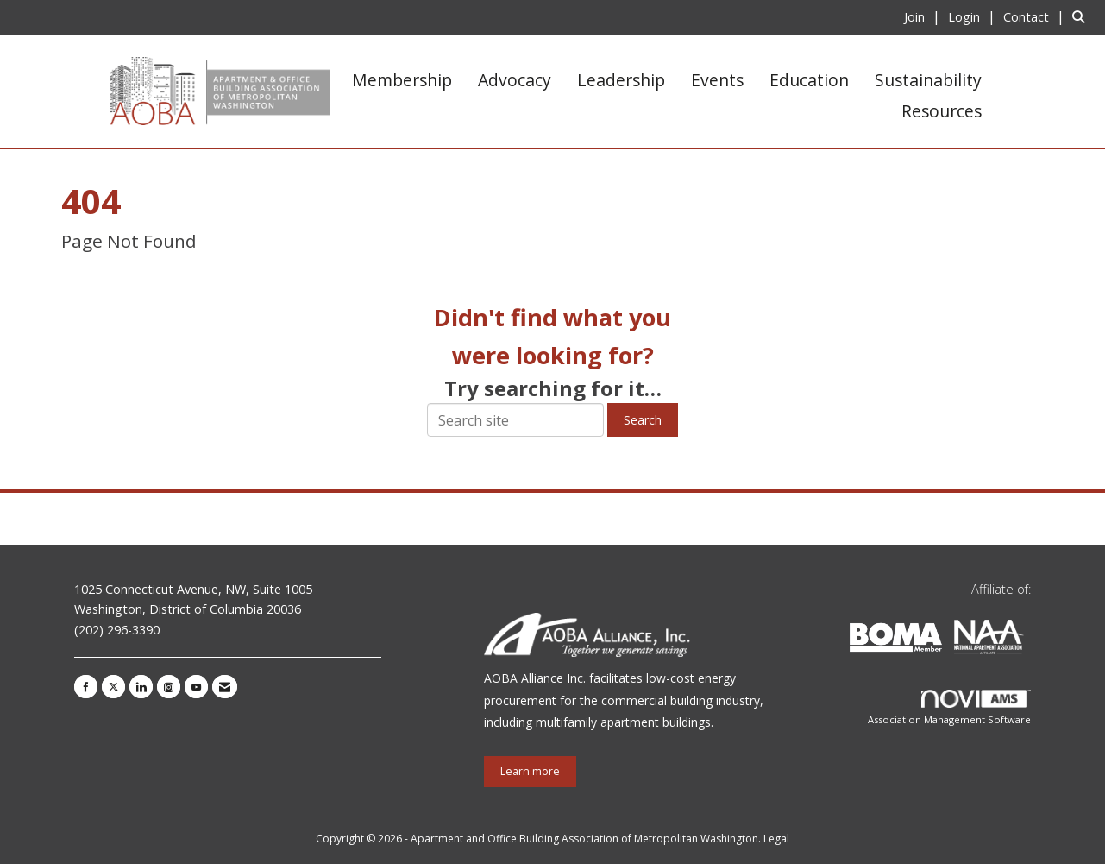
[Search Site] (1082, 16)
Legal (776, 838)
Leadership (621, 79)
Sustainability (928, 79)
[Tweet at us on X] (113, 686)
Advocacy (514, 79)
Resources (941, 111)
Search (643, 420)
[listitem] (924, 16)
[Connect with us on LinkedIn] (141, 686)
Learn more (530, 771)
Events (717, 79)
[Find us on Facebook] (85, 686)
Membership (402, 79)
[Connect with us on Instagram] (168, 686)
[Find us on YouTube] (196, 686)
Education (809, 79)
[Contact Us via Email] (224, 686)
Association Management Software (949, 708)
